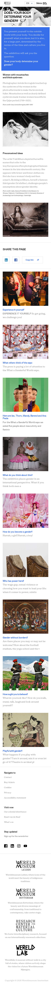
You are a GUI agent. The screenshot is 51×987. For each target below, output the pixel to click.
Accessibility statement (15, 798)
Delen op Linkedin (6, 260)
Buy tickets (9, 782)
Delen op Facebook (15, 260)
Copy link (29, 260)
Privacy (7, 793)
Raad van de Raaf (12, 817)
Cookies (7, 788)
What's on (8, 822)
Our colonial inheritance (15, 812)
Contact (8, 777)
